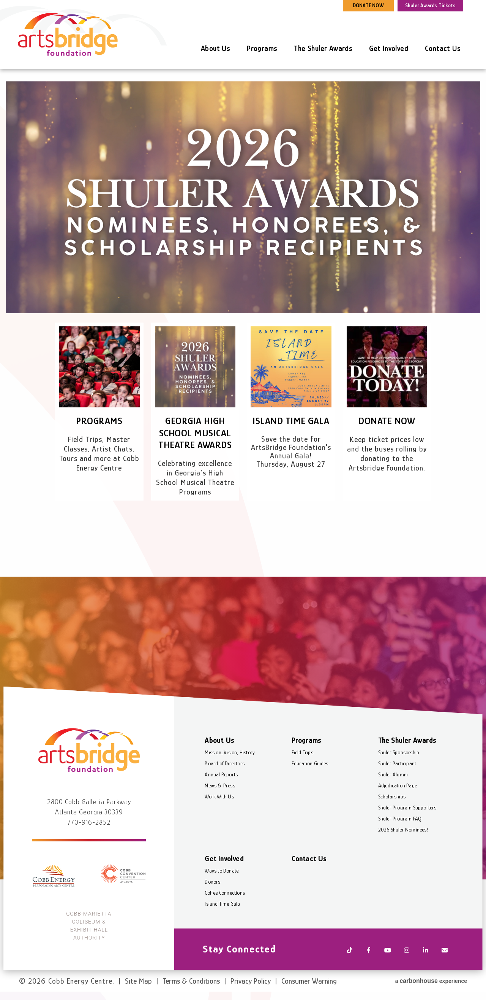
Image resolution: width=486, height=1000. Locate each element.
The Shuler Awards (323, 48)
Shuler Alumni (393, 778)
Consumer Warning (309, 980)
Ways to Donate (222, 874)
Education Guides (310, 767)
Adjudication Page (397, 789)
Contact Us (443, 48)
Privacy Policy (250, 980)
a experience (431, 979)
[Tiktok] (349, 953)
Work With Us (219, 800)
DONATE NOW (368, 5)
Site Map (138, 980)
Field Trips (302, 756)
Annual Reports (221, 778)
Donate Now (386, 420)
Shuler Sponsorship (398, 756)
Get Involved (388, 48)
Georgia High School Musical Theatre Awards (195, 432)
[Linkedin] (425, 953)
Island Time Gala (291, 420)
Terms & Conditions (191, 980)
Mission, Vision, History (230, 756)
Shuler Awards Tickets (430, 5)
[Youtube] (387, 953)
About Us (215, 48)
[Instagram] (406, 953)
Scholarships (391, 800)
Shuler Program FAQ (399, 822)
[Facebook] (368, 953)
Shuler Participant (397, 767)
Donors (213, 885)
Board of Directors (225, 767)
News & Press (220, 789)
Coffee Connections (225, 896)
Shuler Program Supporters (407, 811)
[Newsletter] (444, 953)
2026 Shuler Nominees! (403, 833)
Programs (262, 48)
